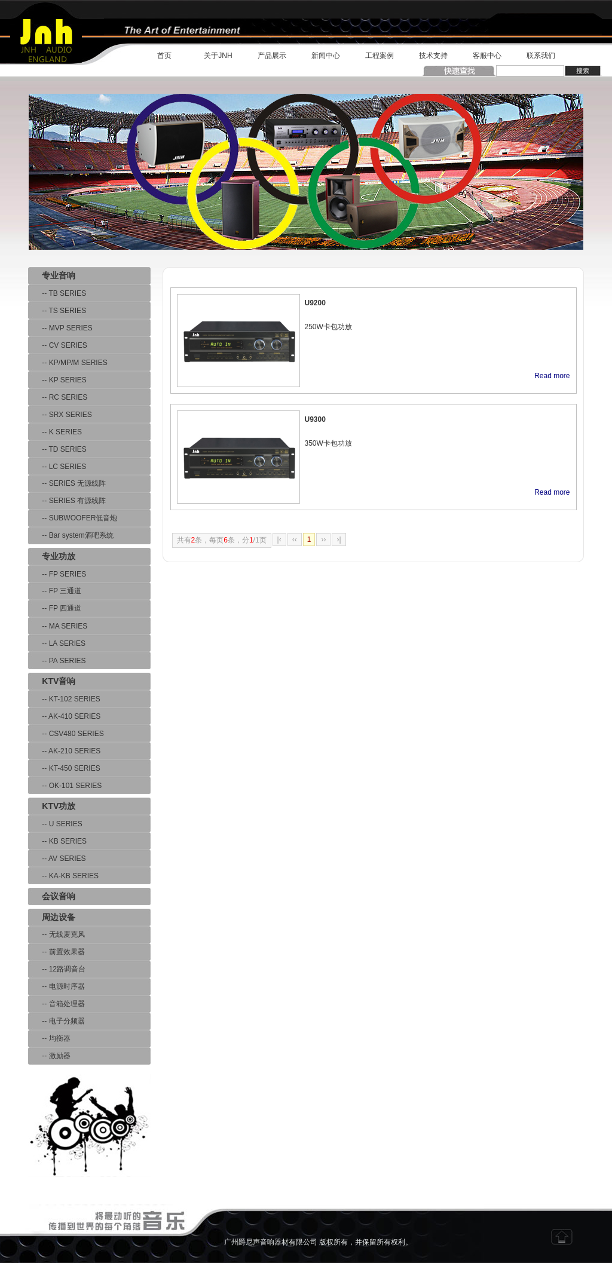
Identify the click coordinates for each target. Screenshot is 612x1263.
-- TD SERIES (57, 449)
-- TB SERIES (57, 293)
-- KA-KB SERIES (63, 876)
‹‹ (294, 539)
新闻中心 (325, 55)
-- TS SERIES (57, 310)
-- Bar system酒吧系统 (71, 535)
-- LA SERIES (56, 643)
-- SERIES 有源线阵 (67, 500)
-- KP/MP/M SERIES (68, 362)
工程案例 (379, 55)
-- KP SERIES (57, 380)
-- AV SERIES (56, 858)
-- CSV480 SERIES (66, 733)
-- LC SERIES (57, 466)
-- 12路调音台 (56, 969)
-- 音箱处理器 (56, 1004)
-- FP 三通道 (54, 591)
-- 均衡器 (49, 1038)
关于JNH (218, 55)
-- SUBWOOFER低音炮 (72, 518)
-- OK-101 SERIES (65, 785)
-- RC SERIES (57, 397)
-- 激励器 (49, 1056)
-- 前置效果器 (56, 952)
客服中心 (487, 55)
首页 (164, 55)
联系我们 (541, 55)
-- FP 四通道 (54, 608)
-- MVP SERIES (60, 328)
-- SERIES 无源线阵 (67, 483)
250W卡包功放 (328, 327)
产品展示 (272, 55)
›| (338, 539)
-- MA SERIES (57, 626)
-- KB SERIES (57, 841)
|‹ (279, 539)
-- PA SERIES (56, 661)
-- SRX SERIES (60, 414)
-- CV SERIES (57, 345)
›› (323, 539)
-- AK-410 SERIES (64, 716)
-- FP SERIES (57, 574)
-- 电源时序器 (56, 986)
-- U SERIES (55, 824)
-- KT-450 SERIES (64, 768)
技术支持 (433, 55)
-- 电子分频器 (56, 1021)
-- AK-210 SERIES (64, 751)
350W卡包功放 (328, 443)
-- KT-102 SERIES (64, 699)
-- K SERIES (55, 432)
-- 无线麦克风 (56, 934)
